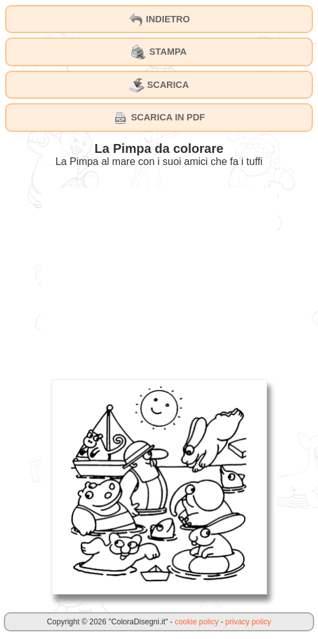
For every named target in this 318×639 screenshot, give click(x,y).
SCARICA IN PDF (159, 118)
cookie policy (197, 621)
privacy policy (248, 621)
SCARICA (159, 85)
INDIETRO (159, 19)
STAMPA (159, 52)
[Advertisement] (159, 277)
